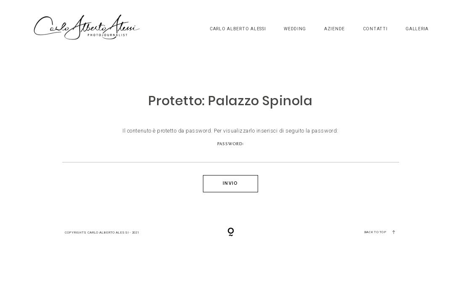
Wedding (295, 29)
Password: (230, 151)
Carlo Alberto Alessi (238, 29)
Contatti (375, 29)
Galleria (417, 29)
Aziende (334, 29)
